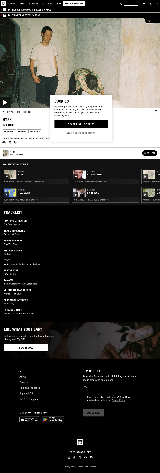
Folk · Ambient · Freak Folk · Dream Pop (90, 200)
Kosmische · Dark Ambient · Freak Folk (90, 181)
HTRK (11, 125)
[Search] (121, 3)
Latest (22, 3)
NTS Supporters (74, 3)
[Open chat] (144, 3)
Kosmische (9, 131)
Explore (33, 3)
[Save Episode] (156, 112)
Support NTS (26, 393)
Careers (23, 382)
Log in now (26, 347)
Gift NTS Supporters (29, 399)
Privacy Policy (118, 400)
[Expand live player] (156, 21)
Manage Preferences (81, 133)
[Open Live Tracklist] (148, 21)
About (22, 376)
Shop (58, 3)
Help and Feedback (29, 387)
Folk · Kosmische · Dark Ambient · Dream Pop (24, 181)
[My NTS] (150, 3)
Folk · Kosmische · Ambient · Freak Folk (21, 200)
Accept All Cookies (81, 124)
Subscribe (93, 412)
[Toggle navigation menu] (156, 3)
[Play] (80, 63)
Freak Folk (35, 131)
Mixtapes (47, 3)
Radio (11, 3)
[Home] (3, 3)
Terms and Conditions (87, 467)
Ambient (22, 131)
